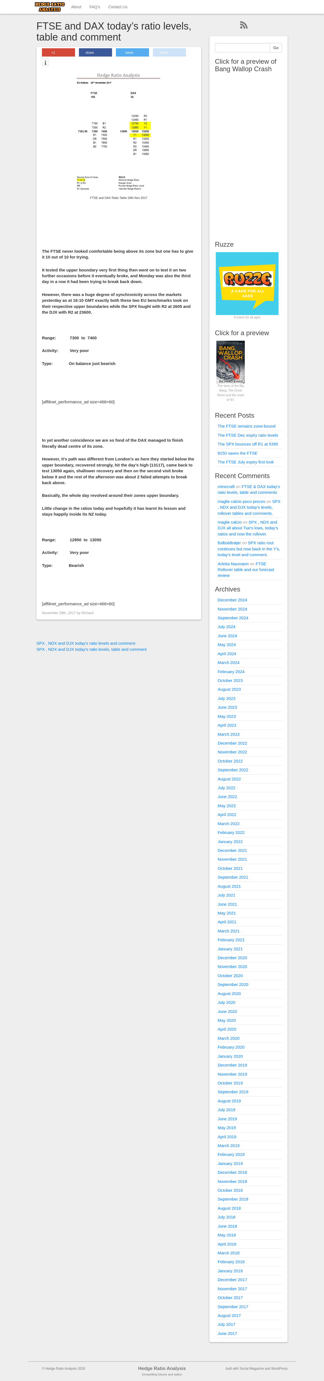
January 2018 (230, 1270)
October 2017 (230, 1297)
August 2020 (229, 993)
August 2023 (229, 689)
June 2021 (227, 904)
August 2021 (229, 886)
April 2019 (227, 1136)
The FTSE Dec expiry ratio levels (248, 435)
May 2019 (227, 1127)
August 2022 (229, 779)
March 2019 (229, 1145)
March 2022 (229, 823)
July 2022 (226, 787)
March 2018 (229, 1253)
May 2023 (227, 716)
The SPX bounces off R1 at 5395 (248, 444)
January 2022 (230, 841)
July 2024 (226, 626)
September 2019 (233, 1091)
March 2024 (229, 662)
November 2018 (232, 1181)
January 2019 (230, 1163)
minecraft (226, 486)
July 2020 (226, 1002)
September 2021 (233, 877)
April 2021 (227, 921)
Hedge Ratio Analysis (162, 1368)
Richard (87, 613)
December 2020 (232, 957)
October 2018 (230, 1190)
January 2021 (230, 949)
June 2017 (227, 1333)
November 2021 (232, 859)
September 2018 (233, 1199)
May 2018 (227, 1235)
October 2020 (230, 975)
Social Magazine (252, 1369)
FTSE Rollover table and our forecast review (246, 569)
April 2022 (227, 814)
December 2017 (232, 1279)
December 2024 (232, 600)
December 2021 (232, 850)
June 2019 (227, 1118)
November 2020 (232, 966)
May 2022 (227, 805)
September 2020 (233, 984)
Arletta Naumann (233, 563)
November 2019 (232, 1074)
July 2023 (226, 698)
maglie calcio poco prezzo (241, 501)
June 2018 (227, 1226)
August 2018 (229, 1208)
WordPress (279, 1369)
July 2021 (226, 895)
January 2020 (230, 1056)
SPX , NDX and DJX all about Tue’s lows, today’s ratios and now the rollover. (248, 528)
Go (275, 48)
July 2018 (226, 1217)
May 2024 (227, 644)
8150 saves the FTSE (237, 453)
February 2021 (231, 939)
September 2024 (233, 617)
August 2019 (229, 1101)
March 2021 (229, 931)
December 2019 (232, 1065)
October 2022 (230, 761)
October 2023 (230, 680)
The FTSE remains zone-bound (246, 426)
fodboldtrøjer (229, 542)
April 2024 (227, 653)
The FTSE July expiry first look (246, 462)
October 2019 (230, 1083)
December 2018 (232, 1172)
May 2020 (227, 1020)
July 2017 (226, 1324)
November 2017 (232, 1288)
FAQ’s (95, 7)
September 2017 (233, 1306)
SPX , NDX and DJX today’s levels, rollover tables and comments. (249, 507)
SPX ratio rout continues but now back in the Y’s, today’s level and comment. (249, 548)
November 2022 (232, 752)
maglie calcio (230, 522)
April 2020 (227, 1029)
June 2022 (227, 796)
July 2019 (226, 1109)
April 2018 (227, 1244)
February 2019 (231, 1154)
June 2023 (227, 707)
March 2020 (229, 1038)
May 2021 (227, 913)
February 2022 (231, 832)
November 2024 (232, 609)
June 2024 (227, 635)
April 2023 (227, 725)
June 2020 (227, 1011)
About (76, 7)
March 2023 (229, 734)
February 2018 (231, 1261)
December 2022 (232, 743)
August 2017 (229, 1315)
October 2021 (230, 868)
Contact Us (117, 7)
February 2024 (231, 671)
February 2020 (231, 1047)
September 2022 (233, 769)
